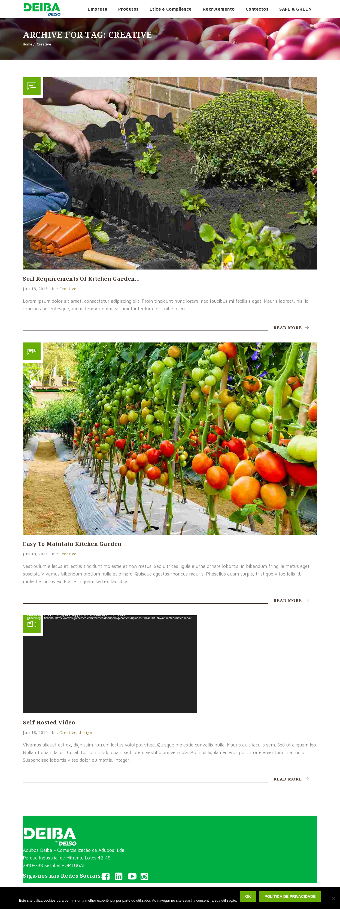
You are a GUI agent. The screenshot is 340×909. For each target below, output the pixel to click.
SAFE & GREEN (295, 9)
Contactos (257, 9)
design (85, 732)
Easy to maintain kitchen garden (72, 543)
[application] (110, 664)
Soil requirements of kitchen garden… (81, 278)
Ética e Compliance (171, 9)
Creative (44, 44)
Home (27, 44)
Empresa (97, 9)
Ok (248, 896)
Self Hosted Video (49, 722)
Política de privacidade (290, 896)
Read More (291, 327)
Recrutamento (219, 9)
